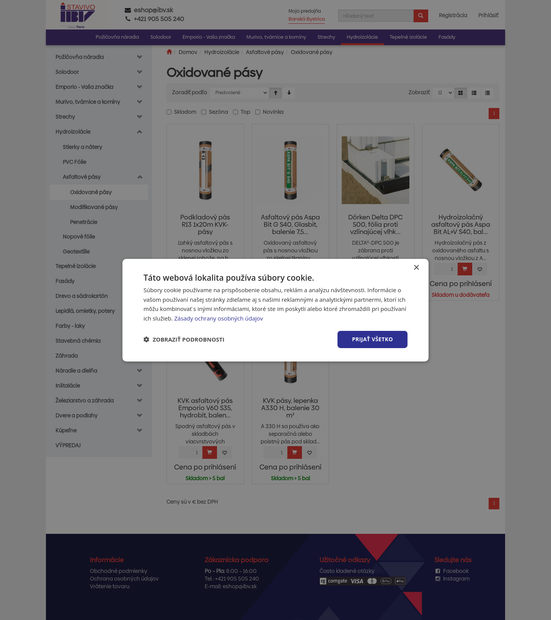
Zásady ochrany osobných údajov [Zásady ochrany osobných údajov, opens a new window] (218, 318)
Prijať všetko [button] (372, 339)
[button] (184, 339)
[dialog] (275, 309)
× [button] (416, 267)
